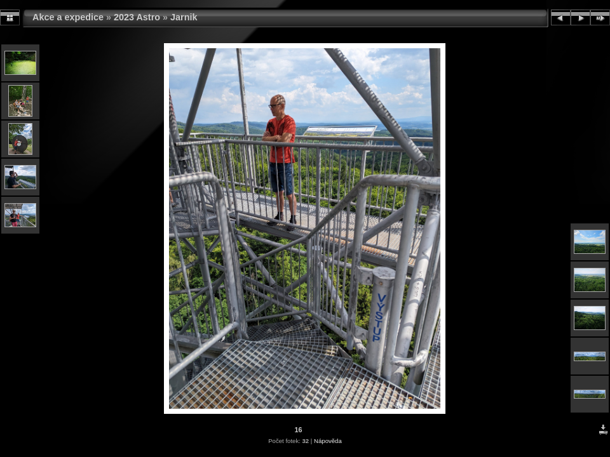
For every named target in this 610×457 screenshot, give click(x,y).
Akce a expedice (68, 17)
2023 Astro (137, 17)
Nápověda (328, 440)
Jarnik (183, 17)
